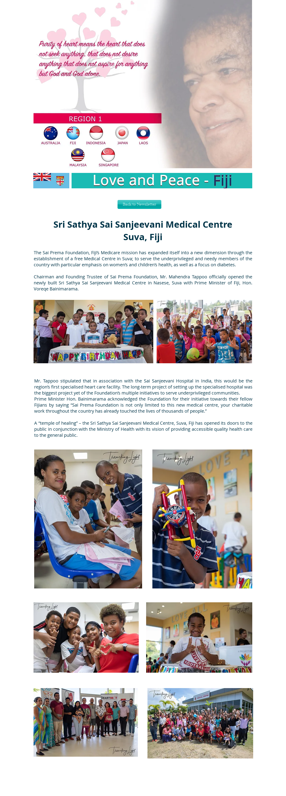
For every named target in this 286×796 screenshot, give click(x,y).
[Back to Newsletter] (139, 204)
